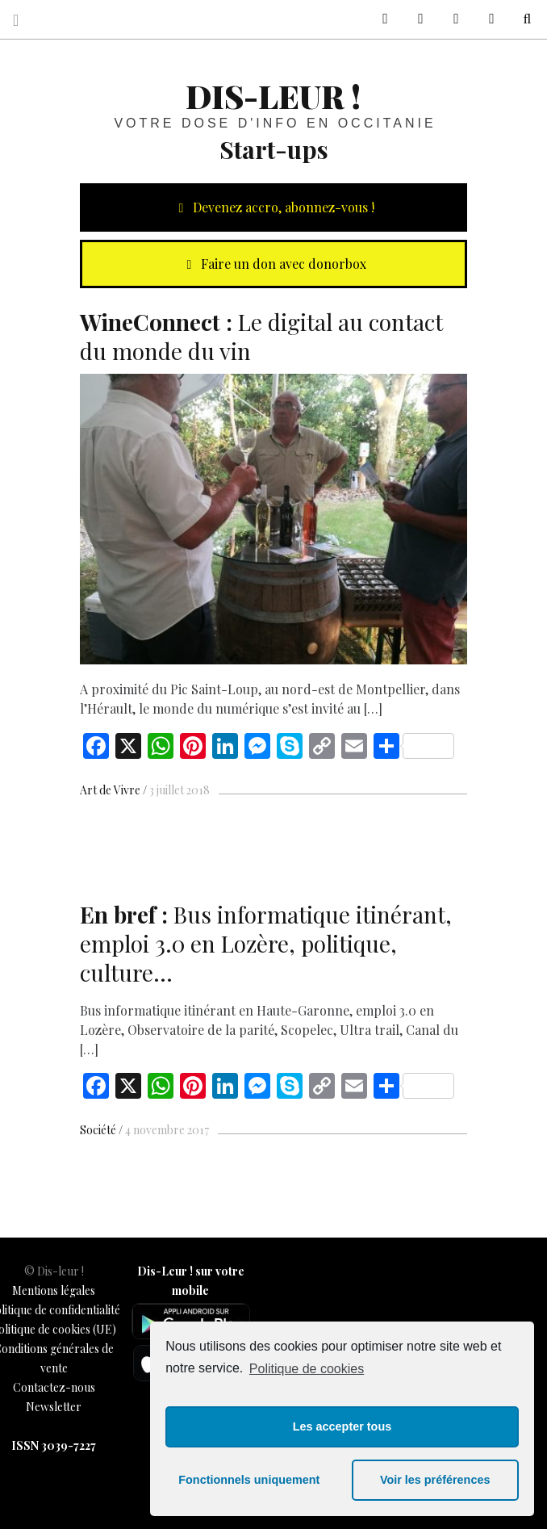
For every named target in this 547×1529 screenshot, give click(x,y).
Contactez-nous (54, 1387)
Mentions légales (53, 1290)
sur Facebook (379, 19)
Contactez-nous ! (450, 19)
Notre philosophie (486, 19)
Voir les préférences (435, 1479)
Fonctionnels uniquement (248, 1479)
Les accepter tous (342, 1426)
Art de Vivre (110, 790)
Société (98, 1129)
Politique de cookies (306, 1369)
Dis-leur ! (273, 95)
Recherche (521, 19)
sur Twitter (415, 19)
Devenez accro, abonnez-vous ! (273, 207)
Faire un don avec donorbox (273, 263)
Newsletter (53, 1406)
